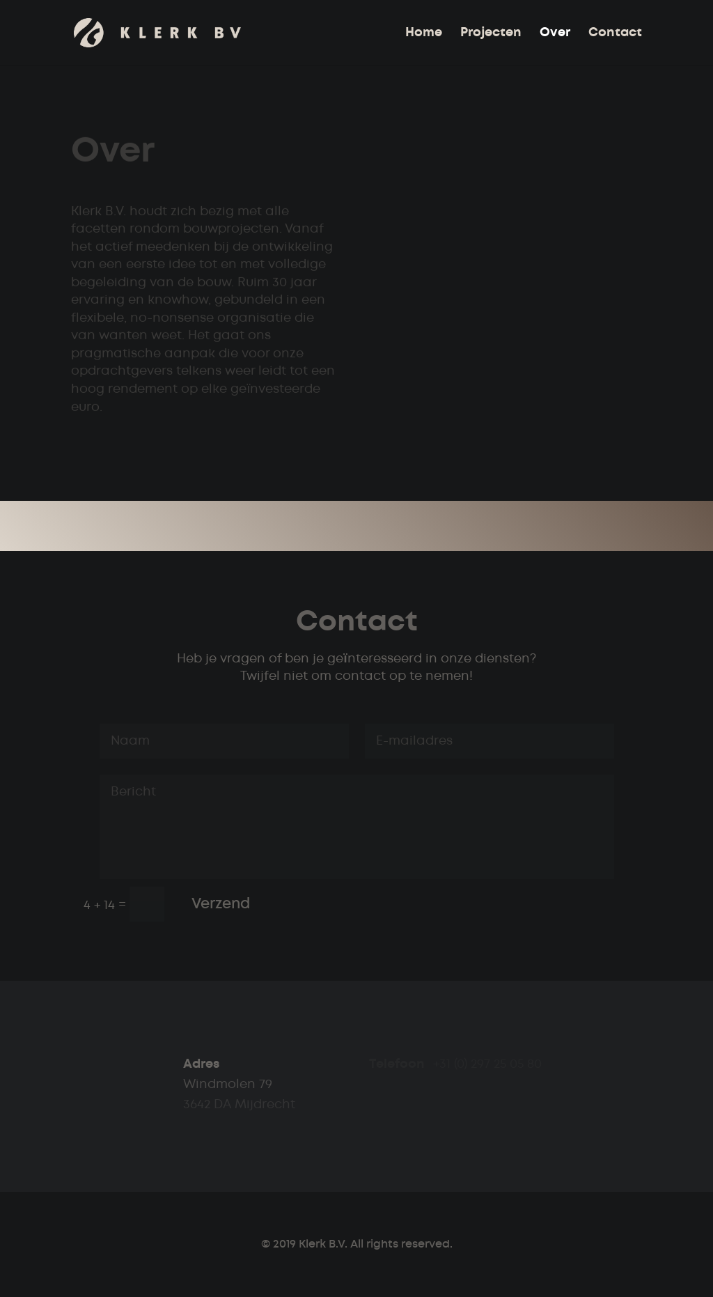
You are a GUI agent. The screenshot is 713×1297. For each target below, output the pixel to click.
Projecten (491, 33)
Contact (615, 33)
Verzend (220, 903)
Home (423, 33)
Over (555, 33)
